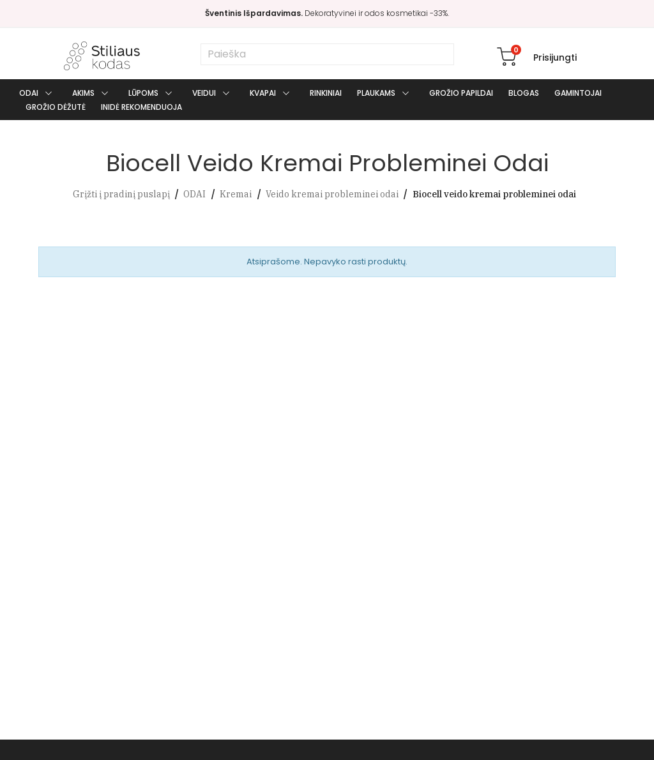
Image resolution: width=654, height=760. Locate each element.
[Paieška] (327, 54)
